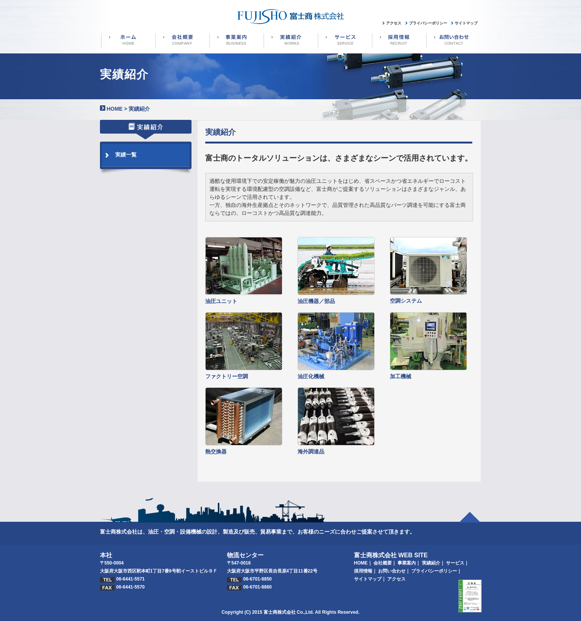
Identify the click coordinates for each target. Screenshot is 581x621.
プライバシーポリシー (434, 571)
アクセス (396, 579)
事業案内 (407, 563)
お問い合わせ (392, 571)
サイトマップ (367, 579)
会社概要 (382, 563)
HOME (114, 109)
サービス (455, 563)
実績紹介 (431, 563)
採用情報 (363, 571)
